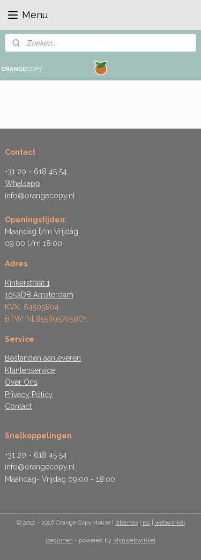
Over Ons (21, 382)
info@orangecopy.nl (40, 195)
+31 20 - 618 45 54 (36, 171)
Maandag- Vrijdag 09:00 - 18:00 (60, 479)
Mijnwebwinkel (134, 540)
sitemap (126, 522)
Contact (18, 406)
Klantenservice (30, 370)
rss (146, 522)
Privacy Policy (29, 394)
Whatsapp (22, 183)
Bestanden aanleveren (43, 358)
